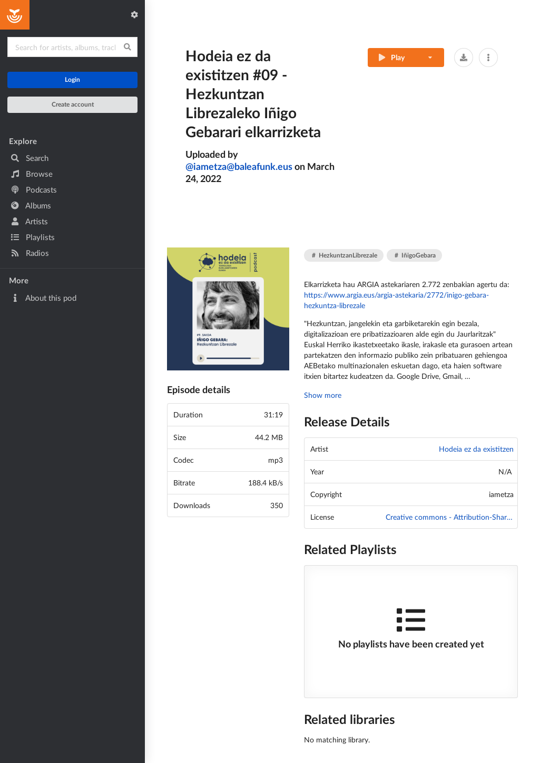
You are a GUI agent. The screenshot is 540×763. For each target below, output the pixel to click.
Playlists (33, 237)
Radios (30, 252)
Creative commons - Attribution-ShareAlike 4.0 (450, 516)
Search (29, 158)
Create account (73, 104)
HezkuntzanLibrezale (344, 255)
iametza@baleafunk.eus (238, 166)
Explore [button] (23, 141)
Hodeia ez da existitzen (476, 448)
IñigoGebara (415, 255)
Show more (322, 394)
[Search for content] (72, 47)
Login (72, 79)
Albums (31, 205)
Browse (32, 173)
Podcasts (34, 189)
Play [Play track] (391, 57)
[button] (463, 57)
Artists (29, 221)
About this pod (43, 297)
